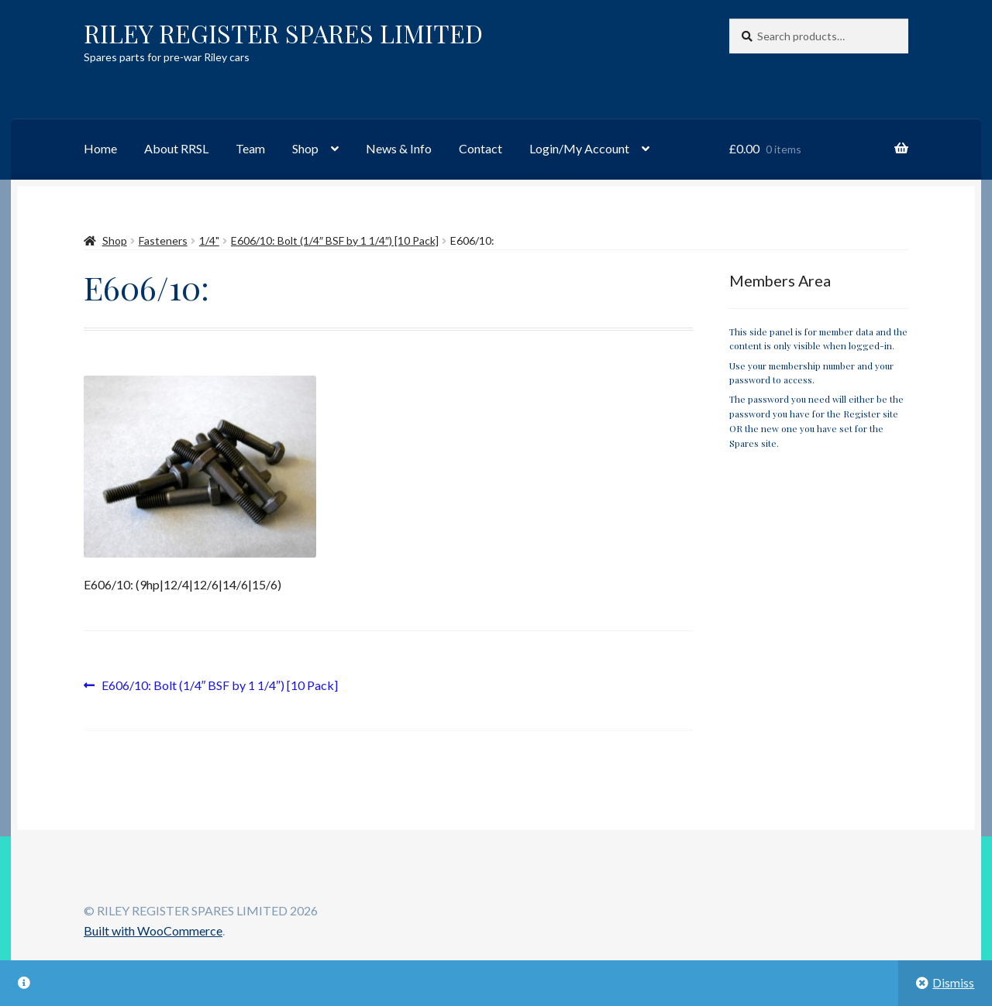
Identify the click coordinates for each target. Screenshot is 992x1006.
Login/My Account (579, 148)
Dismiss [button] (953, 982)
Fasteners (163, 240)
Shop (305, 148)
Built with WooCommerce (153, 930)
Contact (480, 148)
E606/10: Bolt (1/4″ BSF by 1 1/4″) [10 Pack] (335, 240)
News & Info (399, 148)
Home (100, 148)
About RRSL (176, 148)
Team (250, 148)
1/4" (209, 240)
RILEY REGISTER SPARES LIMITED (283, 33)
